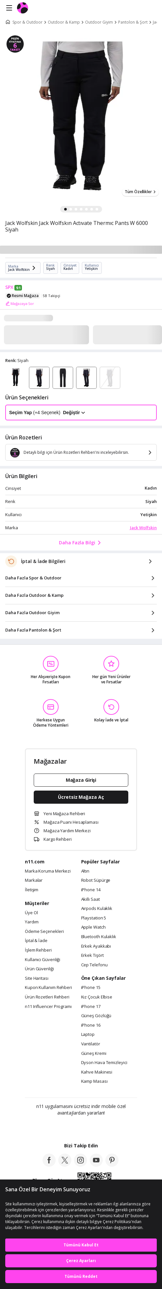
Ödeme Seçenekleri (44, 931)
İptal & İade (36, 940)
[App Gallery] (98, 1127)
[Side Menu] (9, 8)
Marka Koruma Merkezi (48, 871)
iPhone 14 (90, 890)
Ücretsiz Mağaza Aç (81, 797)
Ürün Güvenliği (39, 969)
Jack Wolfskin (143, 528)
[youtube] (96, 1164)
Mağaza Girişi (81, 780)
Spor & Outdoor (27, 22)
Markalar (34, 880)
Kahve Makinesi (97, 1072)
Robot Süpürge (96, 880)
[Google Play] (61, 1127)
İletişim (31, 890)
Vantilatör (90, 1044)
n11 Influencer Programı (48, 1006)
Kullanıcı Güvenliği (42, 959)
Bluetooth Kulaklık (98, 936)
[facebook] (49, 1164)
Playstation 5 (93, 918)
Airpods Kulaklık (97, 908)
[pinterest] (111, 1164)
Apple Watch (93, 927)
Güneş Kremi (93, 1053)
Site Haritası (36, 978)
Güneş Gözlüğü (96, 1015)
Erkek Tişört (92, 955)
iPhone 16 (90, 1025)
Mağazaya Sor (19, 303)
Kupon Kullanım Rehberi (48, 987)
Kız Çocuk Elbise (97, 997)
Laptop (88, 1034)
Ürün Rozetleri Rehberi (47, 997)
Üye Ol (31, 913)
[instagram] (80, 1164)
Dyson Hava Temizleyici (104, 1062)
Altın (85, 871)
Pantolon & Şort (133, 22)
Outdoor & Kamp (64, 22)
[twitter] (64, 1164)
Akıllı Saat (90, 899)
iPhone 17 (90, 1006)
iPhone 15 (90, 987)
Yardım (31, 922)
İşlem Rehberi (38, 950)
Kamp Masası (94, 1081)
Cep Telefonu (94, 965)
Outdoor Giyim (99, 22)
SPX (9, 287)
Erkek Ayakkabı (96, 946)
